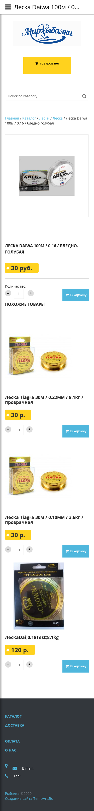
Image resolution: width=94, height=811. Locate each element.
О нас (10, 750)
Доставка (14, 725)
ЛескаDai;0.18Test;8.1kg (32, 637)
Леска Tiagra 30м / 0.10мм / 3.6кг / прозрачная (44, 519)
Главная (12, 118)
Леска (58, 118)
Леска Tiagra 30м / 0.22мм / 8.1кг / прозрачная (44, 399)
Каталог (29, 118)
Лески (44, 118)
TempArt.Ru (43, 798)
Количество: (15, 286)
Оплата (12, 741)
